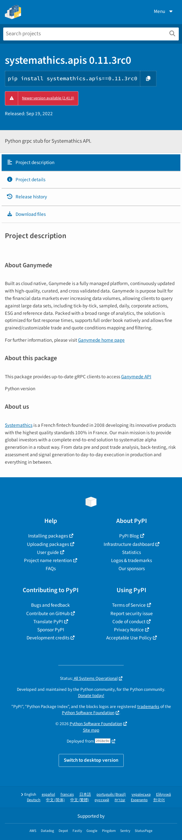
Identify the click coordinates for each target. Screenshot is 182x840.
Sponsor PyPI (50, 629)
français (67, 794)
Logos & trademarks (131, 560)
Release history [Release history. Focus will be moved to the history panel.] (26, 196)
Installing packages (48, 535)
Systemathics (18, 425)
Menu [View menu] (164, 11)
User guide (48, 552)
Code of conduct (128, 621)
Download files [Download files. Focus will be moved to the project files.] (26, 214)
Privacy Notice (129, 629)
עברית (120, 800)
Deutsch (33, 800)
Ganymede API (136, 376)
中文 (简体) (55, 800)
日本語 (85, 794)
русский (102, 800)
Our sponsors (132, 568)
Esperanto (139, 800)
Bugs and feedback (50, 605)
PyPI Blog (129, 535)
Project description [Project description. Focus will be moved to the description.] (30, 162)
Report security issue (131, 613)
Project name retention (48, 560)
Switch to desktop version (91, 760)
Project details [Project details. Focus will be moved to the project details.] (25, 179)
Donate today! (91, 695)
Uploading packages (48, 544)
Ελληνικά (163, 794)
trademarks (148, 706)
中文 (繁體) (79, 800)
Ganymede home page (101, 340)
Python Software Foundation (88, 713)
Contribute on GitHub (48, 613)
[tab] (91, 162)
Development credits (48, 637)
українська (141, 794)
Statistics (131, 552)
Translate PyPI (48, 621)
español (48, 794)
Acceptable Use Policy (129, 637)
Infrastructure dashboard (129, 544)
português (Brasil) (111, 794)
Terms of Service (129, 605)
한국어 (159, 800)
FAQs (51, 568)
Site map (91, 730)
